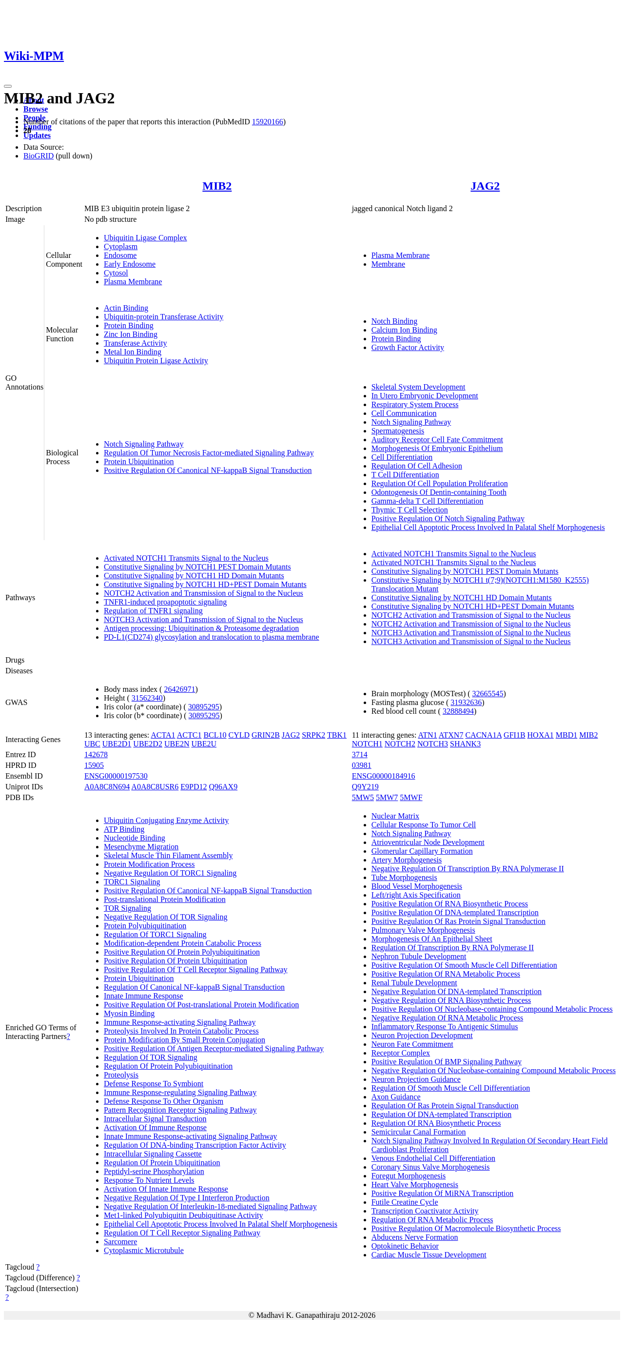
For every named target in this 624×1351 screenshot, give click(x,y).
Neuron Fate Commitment (412, 1044)
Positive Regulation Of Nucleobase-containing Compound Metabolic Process (492, 1009)
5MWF (411, 797)
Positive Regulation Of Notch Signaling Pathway (448, 518)
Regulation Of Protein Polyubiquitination (168, 1066)
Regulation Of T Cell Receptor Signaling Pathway (182, 1233)
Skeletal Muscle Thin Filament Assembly (168, 855)
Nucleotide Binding (134, 838)
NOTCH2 (400, 744)
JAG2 (485, 185)
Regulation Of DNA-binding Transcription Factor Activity (195, 1145)
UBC (92, 744)
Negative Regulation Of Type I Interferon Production (187, 1198)
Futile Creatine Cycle (404, 1202)
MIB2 (217, 185)
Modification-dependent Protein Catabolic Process (182, 943)
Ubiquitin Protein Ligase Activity (156, 360)
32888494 (458, 711)
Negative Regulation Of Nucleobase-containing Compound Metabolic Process (493, 1070)
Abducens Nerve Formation (414, 1237)
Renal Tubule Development (414, 983)
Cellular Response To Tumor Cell (423, 825)
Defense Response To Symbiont (153, 1083)
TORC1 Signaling (132, 882)
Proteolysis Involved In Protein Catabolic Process (181, 1031)
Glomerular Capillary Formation (422, 851)
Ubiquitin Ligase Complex (145, 238)
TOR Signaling (127, 908)
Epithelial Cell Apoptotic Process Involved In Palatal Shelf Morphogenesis (488, 527)
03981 (361, 765)
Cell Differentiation (401, 457)
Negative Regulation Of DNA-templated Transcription (456, 991)
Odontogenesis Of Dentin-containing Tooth (439, 492)
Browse (35, 109)
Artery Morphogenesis (406, 860)
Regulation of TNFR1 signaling (153, 611)
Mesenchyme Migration (141, 846)
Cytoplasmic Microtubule (144, 1250)
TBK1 (337, 735)
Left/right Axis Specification (416, 895)
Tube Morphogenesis (404, 877)
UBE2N (177, 744)
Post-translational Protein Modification (165, 899)
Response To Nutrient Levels (149, 1180)
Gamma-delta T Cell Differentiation (427, 501)
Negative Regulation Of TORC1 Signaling (170, 873)
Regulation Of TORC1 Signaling (155, 934)
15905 (94, 765)
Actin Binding (126, 308)
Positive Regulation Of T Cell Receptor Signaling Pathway (196, 969)
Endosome (120, 255)
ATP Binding (124, 829)
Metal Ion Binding (132, 352)
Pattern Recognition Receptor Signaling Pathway (180, 1110)
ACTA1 (163, 735)
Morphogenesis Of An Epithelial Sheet (431, 939)
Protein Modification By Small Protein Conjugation (184, 1040)
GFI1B (514, 735)
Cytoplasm (120, 246)
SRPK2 (313, 735)
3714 (360, 754)
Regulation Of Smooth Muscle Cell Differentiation (450, 1088)
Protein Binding (129, 325)
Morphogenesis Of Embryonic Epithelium (437, 448)
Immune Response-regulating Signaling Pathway (180, 1092)
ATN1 (427, 735)
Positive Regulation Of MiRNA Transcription (442, 1193)
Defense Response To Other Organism (163, 1101)
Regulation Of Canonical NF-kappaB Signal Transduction (194, 987)
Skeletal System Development (418, 387)
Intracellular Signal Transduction (155, 1119)
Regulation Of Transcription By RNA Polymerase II (452, 947)
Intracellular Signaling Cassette (153, 1154)
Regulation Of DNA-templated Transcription (441, 1114)
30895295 (203, 707)
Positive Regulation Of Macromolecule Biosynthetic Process (466, 1228)
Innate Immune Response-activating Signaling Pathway (190, 1136)
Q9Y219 (365, 787)
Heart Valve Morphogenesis (414, 1184)
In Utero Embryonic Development (424, 396)
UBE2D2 (147, 744)
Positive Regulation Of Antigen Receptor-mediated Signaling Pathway (214, 1048)
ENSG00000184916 (383, 776)
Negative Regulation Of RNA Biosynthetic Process (451, 1000)
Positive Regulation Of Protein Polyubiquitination (182, 952)
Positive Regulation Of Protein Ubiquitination (175, 961)
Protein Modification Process (149, 864)
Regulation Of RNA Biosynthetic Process (436, 1123)
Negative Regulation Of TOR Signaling (166, 917)
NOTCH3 (432, 744)
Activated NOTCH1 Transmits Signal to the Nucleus (186, 558)
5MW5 (363, 797)
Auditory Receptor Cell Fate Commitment (437, 439)
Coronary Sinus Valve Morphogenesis (430, 1167)
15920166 (267, 121)
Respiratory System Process (415, 404)
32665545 (488, 693)
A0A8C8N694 (107, 787)
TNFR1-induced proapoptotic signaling (165, 602)
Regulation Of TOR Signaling (150, 1057)
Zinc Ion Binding (130, 334)
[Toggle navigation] (8, 86)
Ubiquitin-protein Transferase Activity (163, 317)
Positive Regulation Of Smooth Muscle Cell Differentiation (464, 965)
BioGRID (38, 156)
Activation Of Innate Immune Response (166, 1189)
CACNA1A (483, 735)
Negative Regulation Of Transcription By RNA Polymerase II (467, 868)
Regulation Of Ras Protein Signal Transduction (445, 1105)
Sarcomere (120, 1241)
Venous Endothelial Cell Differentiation (433, 1158)
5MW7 (387, 797)
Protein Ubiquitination (139, 461)
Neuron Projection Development (422, 1035)
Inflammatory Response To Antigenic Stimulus (444, 1026)
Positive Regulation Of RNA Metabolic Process (445, 974)
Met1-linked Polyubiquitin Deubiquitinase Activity (183, 1215)
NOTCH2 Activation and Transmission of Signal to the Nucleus (203, 593)
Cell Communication (404, 413)
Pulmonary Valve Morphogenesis (423, 930)
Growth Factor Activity (407, 347)
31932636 (466, 702)
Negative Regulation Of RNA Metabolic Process (447, 1018)
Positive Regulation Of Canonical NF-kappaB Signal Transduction (208, 470)
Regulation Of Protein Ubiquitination (162, 1162)
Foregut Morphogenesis (408, 1176)
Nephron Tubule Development (419, 956)
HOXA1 (540, 735)
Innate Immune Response (143, 996)
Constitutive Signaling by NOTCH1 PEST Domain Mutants (197, 567)
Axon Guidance (396, 1097)
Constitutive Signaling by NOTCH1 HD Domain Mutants (194, 575)
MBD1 (566, 735)
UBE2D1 (117, 744)
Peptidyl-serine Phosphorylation (154, 1171)
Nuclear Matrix (395, 816)
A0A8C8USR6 (154, 787)
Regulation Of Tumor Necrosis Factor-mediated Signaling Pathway (209, 453)
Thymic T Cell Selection (409, 510)
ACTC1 (189, 735)
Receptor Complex (400, 1053)
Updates (37, 135)
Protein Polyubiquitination (145, 925)
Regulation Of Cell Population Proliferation (439, 483)
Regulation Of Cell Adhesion (416, 466)
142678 (96, 754)
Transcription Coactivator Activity (425, 1211)
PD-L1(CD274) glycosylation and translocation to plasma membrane (211, 637)
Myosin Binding (129, 1013)
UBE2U (203, 744)
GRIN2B (266, 735)
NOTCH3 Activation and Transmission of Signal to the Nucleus (203, 619)
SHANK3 (465, 744)
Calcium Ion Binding (404, 330)
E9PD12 (193, 787)
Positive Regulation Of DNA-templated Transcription (455, 912)
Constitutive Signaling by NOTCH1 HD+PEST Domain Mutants (205, 584)
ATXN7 (451, 735)
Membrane (388, 264)
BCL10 (214, 735)
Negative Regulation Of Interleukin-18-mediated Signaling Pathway (210, 1206)
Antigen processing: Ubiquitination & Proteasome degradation (201, 628)
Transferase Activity (135, 343)
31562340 (147, 698)
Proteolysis (121, 1075)
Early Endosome (130, 264)
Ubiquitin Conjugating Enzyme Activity (166, 820)
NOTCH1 (367, 744)
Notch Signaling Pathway (144, 444)
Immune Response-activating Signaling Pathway (180, 1022)
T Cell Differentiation (405, 474)
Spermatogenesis (397, 431)
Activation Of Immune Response (155, 1127)
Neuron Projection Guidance (416, 1079)
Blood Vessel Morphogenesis (416, 886)
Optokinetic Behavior (405, 1246)
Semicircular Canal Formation (418, 1132)
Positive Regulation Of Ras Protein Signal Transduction (458, 921)
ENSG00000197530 (116, 776)
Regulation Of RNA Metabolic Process (432, 1219)
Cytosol (116, 273)
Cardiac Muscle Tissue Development (429, 1255)
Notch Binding (394, 321)
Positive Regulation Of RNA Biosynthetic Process (449, 904)
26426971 (179, 689)
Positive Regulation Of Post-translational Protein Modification (201, 1004)
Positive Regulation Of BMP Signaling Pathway (446, 1061)
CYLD (239, 735)
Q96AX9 (223, 787)
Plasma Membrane (133, 281)
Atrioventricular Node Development (428, 842)
